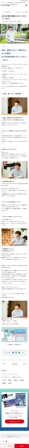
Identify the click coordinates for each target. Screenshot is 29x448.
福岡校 (4, 383)
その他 (4, 380)
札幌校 (10, 383)
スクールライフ (13, 374)
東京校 (10, 380)
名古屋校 (21, 380)
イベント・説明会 (8, 446)
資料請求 (24, 446)
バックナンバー (6, 377)
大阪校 (15, 380)
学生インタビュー (17, 377)
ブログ (3, 436)
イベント (4, 374)
